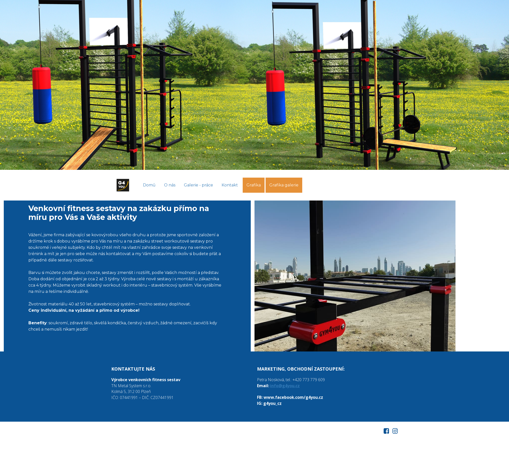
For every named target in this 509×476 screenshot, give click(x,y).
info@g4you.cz (285, 385)
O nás (169, 185)
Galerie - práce (198, 185)
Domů (149, 185)
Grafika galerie (283, 185)
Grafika (253, 185)
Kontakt (230, 185)
